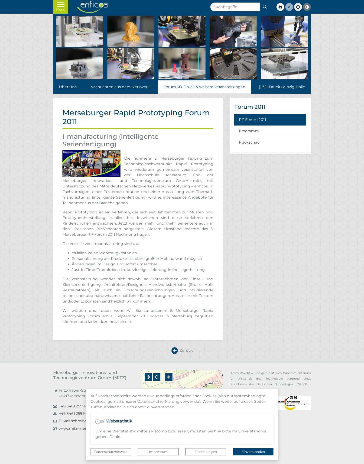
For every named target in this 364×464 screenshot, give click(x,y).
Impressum (158, 452)
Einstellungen (206, 452)
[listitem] (270, 120)
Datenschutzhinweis (110, 452)
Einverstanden (253, 452)
